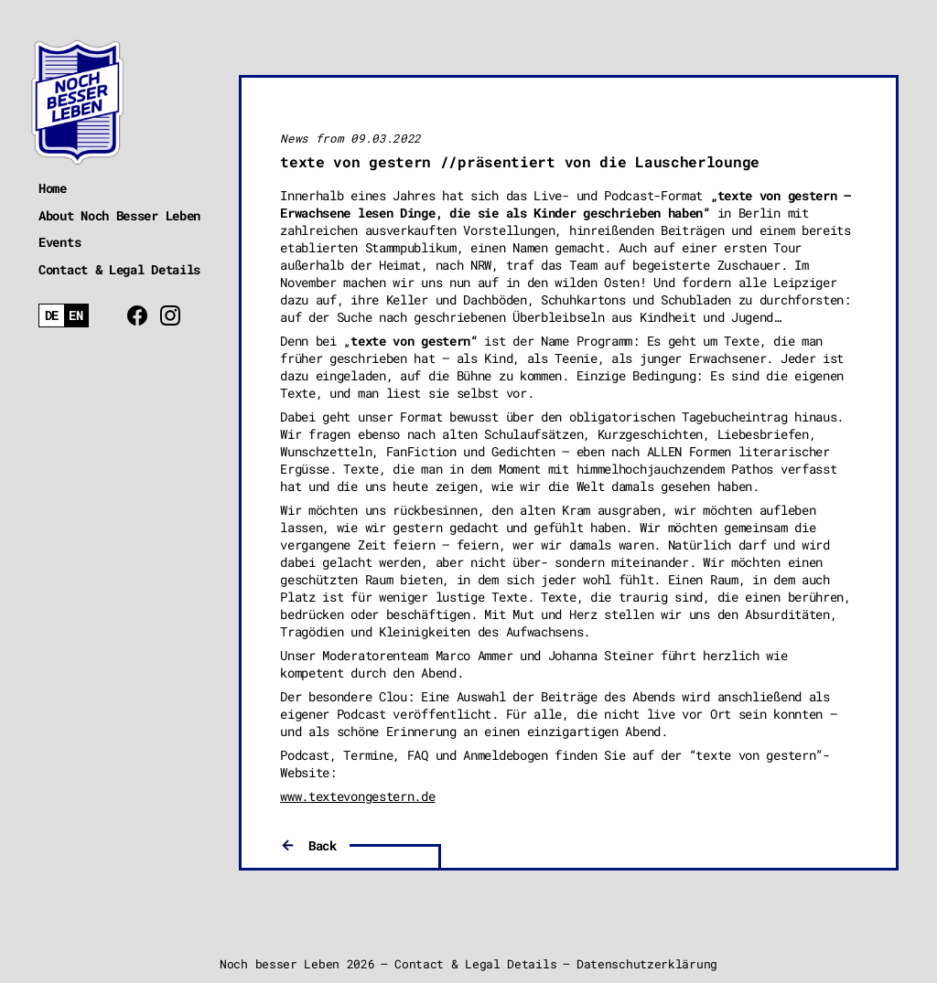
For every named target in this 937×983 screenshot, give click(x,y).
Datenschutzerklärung (646, 963)
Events (59, 242)
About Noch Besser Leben (119, 215)
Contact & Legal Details (119, 269)
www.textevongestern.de (357, 796)
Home (52, 188)
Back (322, 845)
